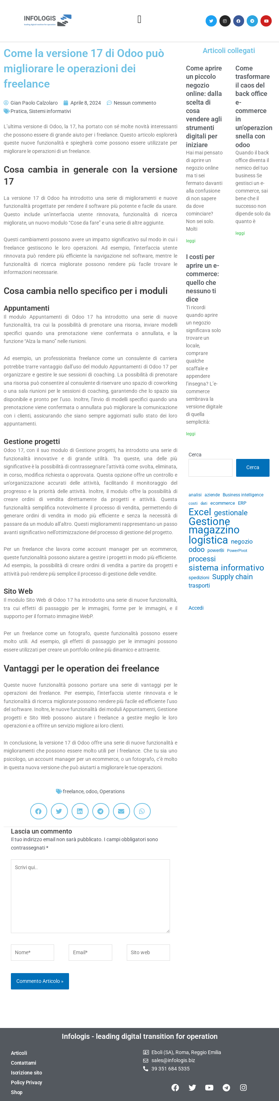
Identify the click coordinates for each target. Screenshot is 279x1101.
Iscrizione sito (26, 1073)
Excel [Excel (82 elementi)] (200, 512)
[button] (139, 19)
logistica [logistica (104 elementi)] (208, 540)
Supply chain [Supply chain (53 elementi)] (232, 577)
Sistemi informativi (50, 111)
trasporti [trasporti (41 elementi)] (199, 585)
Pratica (19, 111)
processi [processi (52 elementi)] (202, 559)
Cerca (195, 454)
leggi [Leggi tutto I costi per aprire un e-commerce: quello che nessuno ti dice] (190, 433)
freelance (73, 791)
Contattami (23, 1063)
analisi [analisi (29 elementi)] (195, 494)
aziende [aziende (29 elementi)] (212, 494)
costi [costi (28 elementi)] (193, 503)
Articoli (19, 1053)
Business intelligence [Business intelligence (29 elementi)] (243, 494)
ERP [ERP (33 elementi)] (242, 503)
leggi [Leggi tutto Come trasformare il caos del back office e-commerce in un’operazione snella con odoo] (240, 233)
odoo (91, 791)
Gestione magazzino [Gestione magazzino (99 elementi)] (214, 525)
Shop (17, 1092)
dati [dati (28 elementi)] (204, 503)
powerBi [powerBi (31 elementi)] (215, 550)
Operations (112, 791)
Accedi (196, 608)
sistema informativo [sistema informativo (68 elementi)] (226, 568)
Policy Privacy (26, 1082)
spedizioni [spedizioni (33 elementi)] (199, 577)
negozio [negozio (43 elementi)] (242, 541)
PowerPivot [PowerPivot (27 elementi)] (237, 550)
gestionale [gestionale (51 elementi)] (231, 513)
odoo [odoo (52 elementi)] (197, 550)
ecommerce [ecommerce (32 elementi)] (222, 503)
